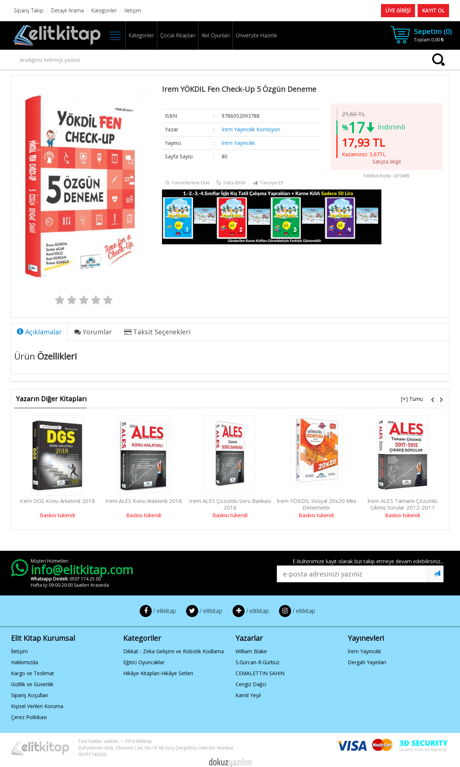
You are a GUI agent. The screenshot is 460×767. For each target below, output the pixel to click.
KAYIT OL (433, 10)
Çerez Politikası (29, 717)
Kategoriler (141, 35)
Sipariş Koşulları (29, 695)
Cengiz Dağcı (250, 684)
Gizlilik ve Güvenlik (32, 684)
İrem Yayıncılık (238, 142)
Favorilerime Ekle (187, 182)
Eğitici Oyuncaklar (144, 662)
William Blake (251, 651)
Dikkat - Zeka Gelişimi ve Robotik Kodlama (173, 651)
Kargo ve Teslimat (32, 673)
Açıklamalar (39, 331)
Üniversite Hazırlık (256, 35)
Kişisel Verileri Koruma (37, 706)
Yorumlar (93, 331)
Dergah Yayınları (367, 662)
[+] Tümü (412, 398)
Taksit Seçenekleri (157, 331)
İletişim (19, 651)
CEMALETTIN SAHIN (259, 673)
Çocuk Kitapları (177, 35)
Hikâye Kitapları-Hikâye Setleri (158, 673)
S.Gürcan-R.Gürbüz (257, 662)
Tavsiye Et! (268, 183)
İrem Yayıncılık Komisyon (251, 129)
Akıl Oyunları (215, 35)
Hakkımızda (24, 662)
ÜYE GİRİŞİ (398, 10)
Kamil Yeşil (248, 695)
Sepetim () (433, 31)
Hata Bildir (231, 182)
